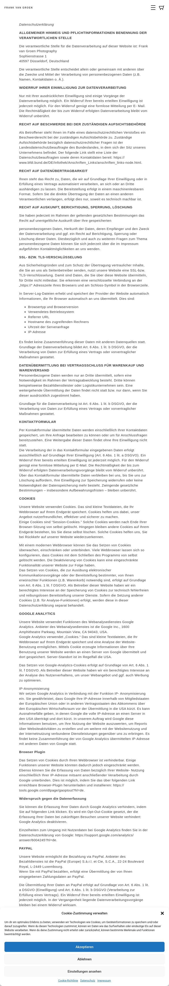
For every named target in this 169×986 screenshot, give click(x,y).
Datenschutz (87, 980)
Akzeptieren (84, 947)
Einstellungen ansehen (84, 971)
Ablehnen (84, 959)
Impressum (104, 980)
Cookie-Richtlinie (68, 980)
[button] (162, 913)
